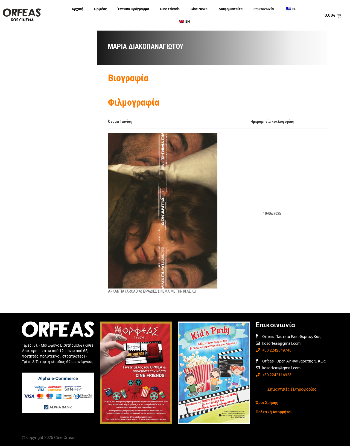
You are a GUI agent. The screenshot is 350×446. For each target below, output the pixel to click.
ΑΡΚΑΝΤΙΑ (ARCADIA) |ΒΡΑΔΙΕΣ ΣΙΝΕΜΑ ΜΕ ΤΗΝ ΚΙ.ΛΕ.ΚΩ (152, 291)
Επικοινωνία (263, 9)
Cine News (199, 9)
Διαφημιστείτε (230, 9)
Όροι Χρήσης (267, 402)
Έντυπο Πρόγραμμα (133, 9)
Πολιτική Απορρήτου (274, 412)
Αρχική (77, 9)
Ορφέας (100, 9)
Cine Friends (170, 9)
